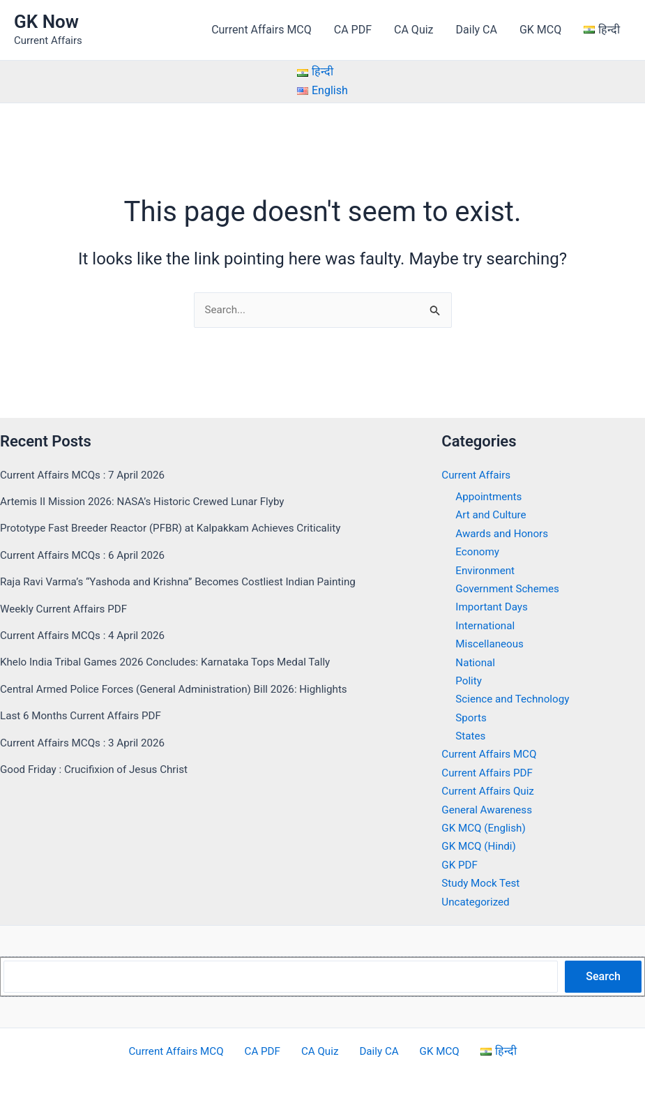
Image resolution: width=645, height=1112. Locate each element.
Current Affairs (477, 474)
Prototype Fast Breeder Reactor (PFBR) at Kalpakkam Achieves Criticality (180, 528)
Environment (486, 570)
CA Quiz (413, 29)
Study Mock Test (482, 882)
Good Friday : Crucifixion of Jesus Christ (99, 769)
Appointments (490, 496)
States (471, 735)
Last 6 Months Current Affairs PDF (85, 715)
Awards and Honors (504, 533)
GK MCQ (540, 29)
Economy (478, 551)
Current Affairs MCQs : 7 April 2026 (87, 474)
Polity (469, 680)
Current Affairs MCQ (261, 29)
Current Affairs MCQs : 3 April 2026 (87, 742)
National (476, 662)
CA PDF (353, 29)
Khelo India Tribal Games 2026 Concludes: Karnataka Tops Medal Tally (174, 662)
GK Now (46, 21)
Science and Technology (515, 699)
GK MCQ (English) (485, 827)
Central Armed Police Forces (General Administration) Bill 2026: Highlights (183, 689)
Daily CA (476, 29)
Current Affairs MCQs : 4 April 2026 (87, 635)
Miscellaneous (491, 643)
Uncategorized (477, 901)
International (486, 625)
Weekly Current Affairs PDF (67, 608)
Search (603, 976)
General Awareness (489, 809)
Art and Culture (492, 515)
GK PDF (460, 864)
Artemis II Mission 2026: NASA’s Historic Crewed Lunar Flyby (150, 501)
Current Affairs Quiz (490, 791)
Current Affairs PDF (489, 772)
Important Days (493, 607)
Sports (471, 717)
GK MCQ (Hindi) (480, 846)
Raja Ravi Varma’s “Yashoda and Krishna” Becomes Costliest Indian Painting (187, 581)
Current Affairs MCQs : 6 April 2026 (87, 555)
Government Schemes (510, 588)
